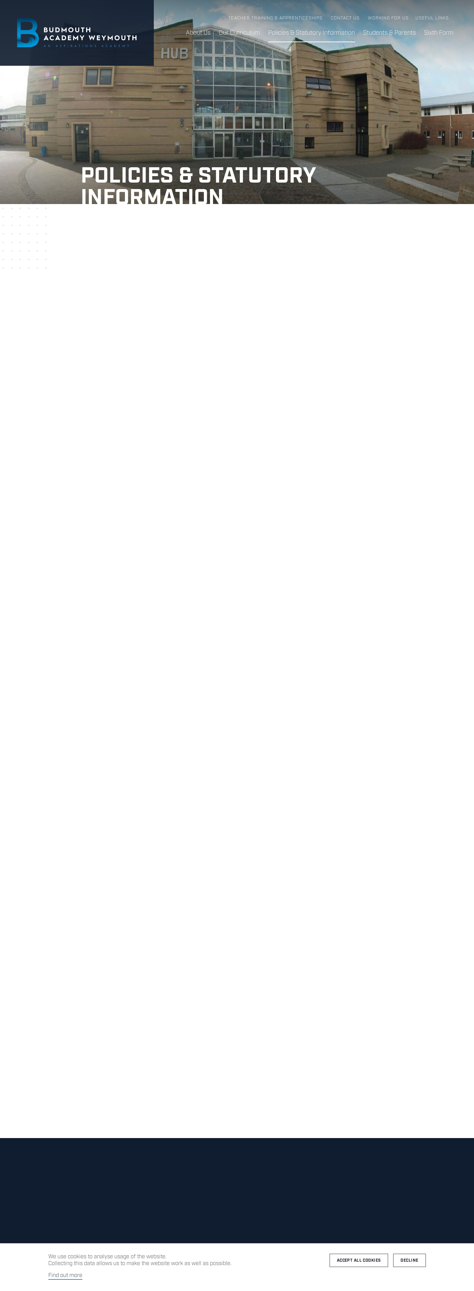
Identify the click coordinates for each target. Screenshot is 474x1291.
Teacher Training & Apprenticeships (275, 18)
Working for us (388, 18)
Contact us (345, 18)
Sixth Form (439, 33)
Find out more (65, 1275)
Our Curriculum (239, 33)
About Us (198, 33)
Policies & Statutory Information (311, 33)
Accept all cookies (359, 1260)
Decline (409, 1260)
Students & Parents (389, 33)
